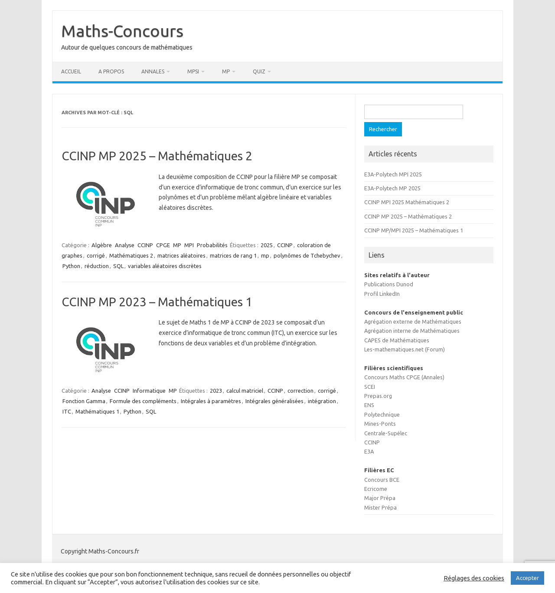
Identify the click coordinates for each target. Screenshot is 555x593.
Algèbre (101, 245)
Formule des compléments (143, 401)
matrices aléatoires (181, 255)
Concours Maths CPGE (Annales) (404, 377)
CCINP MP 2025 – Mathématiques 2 (157, 155)
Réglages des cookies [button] (474, 578)
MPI (189, 245)
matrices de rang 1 (233, 255)
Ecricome (375, 489)
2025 (267, 245)
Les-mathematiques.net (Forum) (404, 349)
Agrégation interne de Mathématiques (412, 331)
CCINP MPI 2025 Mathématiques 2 (406, 202)
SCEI (369, 387)
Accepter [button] (527, 578)
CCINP (145, 245)
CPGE (163, 245)
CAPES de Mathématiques (396, 340)
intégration (322, 401)
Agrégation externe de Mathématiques (412, 321)
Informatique (149, 391)
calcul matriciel (244, 391)
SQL (118, 266)
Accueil (71, 71)
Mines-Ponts (380, 424)
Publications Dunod (388, 284)
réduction (97, 266)
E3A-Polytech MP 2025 (392, 188)
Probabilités (212, 245)
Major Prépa (379, 498)
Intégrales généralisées (274, 401)
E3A (369, 451)
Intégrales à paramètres (211, 401)
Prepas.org (378, 396)
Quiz (259, 71)
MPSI (193, 71)
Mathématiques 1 (97, 411)
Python (71, 266)
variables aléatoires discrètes (165, 266)
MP (226, 71)
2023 (216, 391)
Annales (152, 71)
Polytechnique (382, 414)
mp (265, 255)
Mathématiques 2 (131, 255)
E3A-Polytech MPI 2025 (393, 174)
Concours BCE (381, 480)
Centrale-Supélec (385, 433)
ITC (66, 411)
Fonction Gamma (83, 401)
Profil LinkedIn (382, 294)
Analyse (124, 245)
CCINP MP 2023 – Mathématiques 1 (157, 301)
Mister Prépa (380, 507)
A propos (111, 71)
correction (300, 391)
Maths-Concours (122, 31)
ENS (369, 405)
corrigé (96, 255)
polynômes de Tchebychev (307, 255)
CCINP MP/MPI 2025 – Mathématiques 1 (413, 230)
